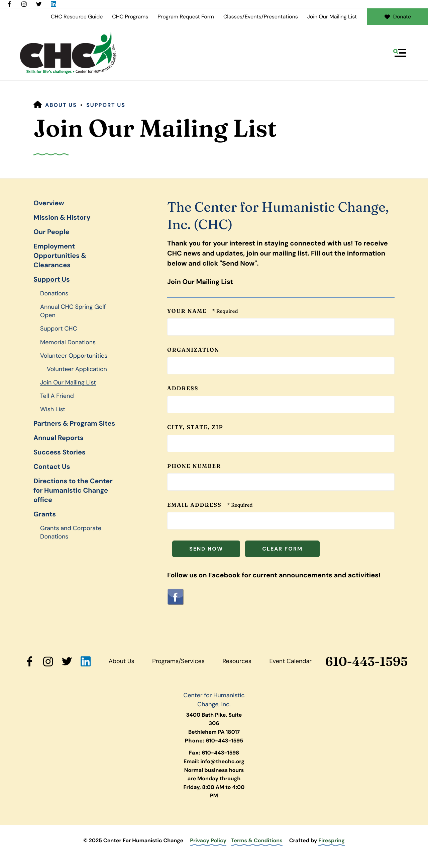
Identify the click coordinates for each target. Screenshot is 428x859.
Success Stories (59, 452)
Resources (236, 661)
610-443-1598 (220, 752)
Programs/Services (178, 661)
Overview (48, 203)
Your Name (188, 311)
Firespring (331, 840)
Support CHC (58, 329)
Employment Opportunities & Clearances (59, 256)
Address (182, 388)
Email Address (195, 505)
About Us (61, 105)
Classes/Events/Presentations (260, 16)
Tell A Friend (57, 396)
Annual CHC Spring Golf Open (73, 311)
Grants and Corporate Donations (70, 532)
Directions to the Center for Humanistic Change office (73, 490)
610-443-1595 (366, 661)
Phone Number (194, 466)
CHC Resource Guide (77, 16)
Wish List (52, 409)
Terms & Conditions (257, 840)
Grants (44, 514)
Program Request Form (185, 16)
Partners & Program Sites (74, 423)
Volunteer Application (77, 369)
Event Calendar (290, 661)
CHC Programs (130, 16)
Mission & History (61, 217)
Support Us (105, 105)
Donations (54, 293)
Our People (51, 232)
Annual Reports (58, 438)
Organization (193, 350)
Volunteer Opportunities (73, 356)
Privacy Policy (208, 840)
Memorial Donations (68, 342)
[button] (399, 53)
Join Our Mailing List (332, 16)
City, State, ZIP (195, 427)
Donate (397, 16)
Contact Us (51, 466)
